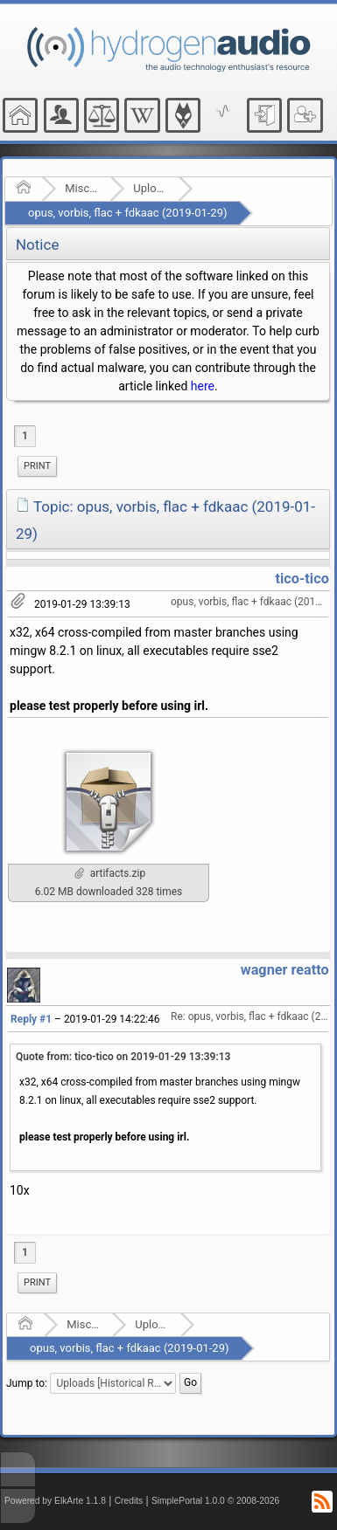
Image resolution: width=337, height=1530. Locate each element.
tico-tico (301, 578)
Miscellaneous (82, 188)
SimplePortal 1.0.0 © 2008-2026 (215, 1501)
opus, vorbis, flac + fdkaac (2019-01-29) (128, 212)
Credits (129, 1501)
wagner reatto (285, 969)
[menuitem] (37, 466)
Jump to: (26, 1383)
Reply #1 (31, 1019)
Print (37, 466)
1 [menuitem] (25, 436)
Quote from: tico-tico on (123, 1057)
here (202, 386)
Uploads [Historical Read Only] (150, 188)
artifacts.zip (109, 873)
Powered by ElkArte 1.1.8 (55, 1501)
